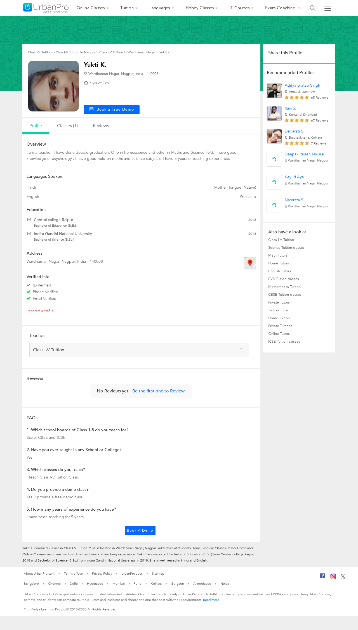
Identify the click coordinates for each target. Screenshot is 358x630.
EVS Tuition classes (283, 278)
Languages (159, 8)
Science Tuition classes (286, 247)
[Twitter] (343, 577)
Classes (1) (67, 126)
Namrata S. (294, 200)
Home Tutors (278, 263)
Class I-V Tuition (281, 239)
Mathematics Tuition (284, 286)
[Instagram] (333, 578)
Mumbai (118, 583)
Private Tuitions (280, 325)
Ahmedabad (202, 583)
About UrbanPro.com (39, 573)
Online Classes (91, 8)
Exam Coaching (280, 8)
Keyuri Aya (294, 177)
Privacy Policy (102, 573)
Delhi (74, 583)
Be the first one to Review (158, 391)
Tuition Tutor (278, 310)
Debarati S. (294, 131)
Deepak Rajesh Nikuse (304, 154)
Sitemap (158, 573)
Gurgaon (177, 583)
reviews (101, 126)
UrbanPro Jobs (132, 573)
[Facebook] (322, 578)
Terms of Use (73, 573)
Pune (138, 583)
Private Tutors (279, 302)
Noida (224, 583)
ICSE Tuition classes (284, 341)
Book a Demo (140, 530)
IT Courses (239, 8)
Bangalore (31, 583)
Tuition (126, 8)
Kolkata (156, 583)
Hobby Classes (200, 8)
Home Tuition (279, 318)
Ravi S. (290, 108)
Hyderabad (95, 583)
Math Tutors (278, 255)
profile (35, 126)
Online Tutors (279, 333)
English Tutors (279, 271)
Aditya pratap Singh (302, 85)
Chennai (54, 583)
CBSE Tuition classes (285, 294)
